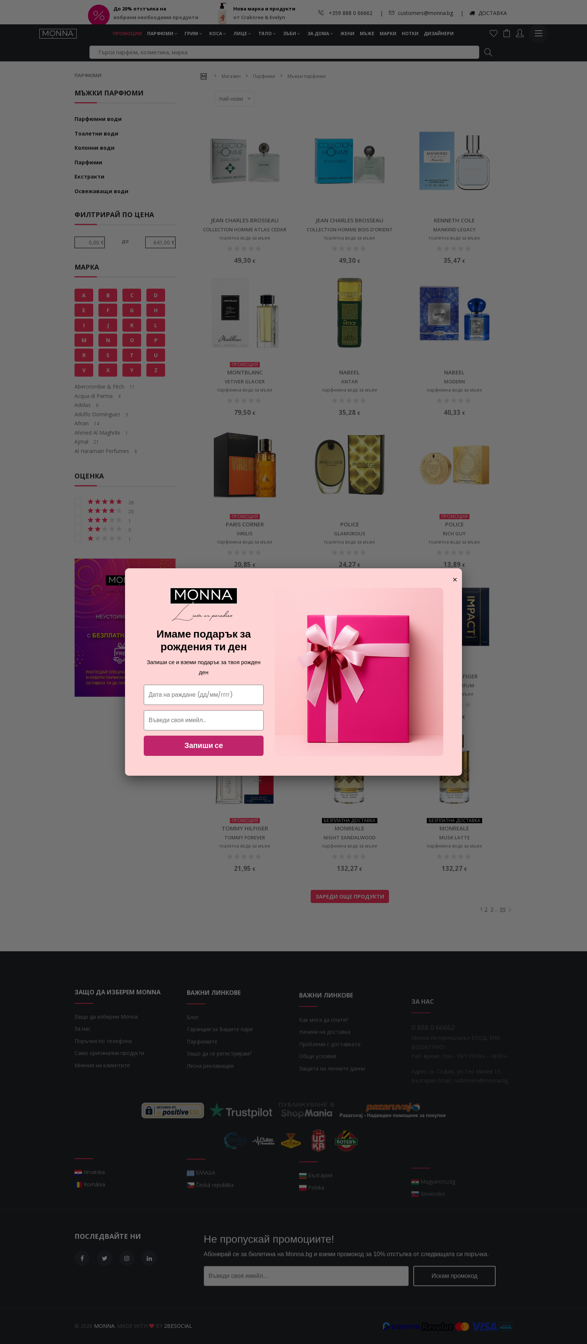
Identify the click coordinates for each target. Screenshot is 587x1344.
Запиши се (203, 745)
